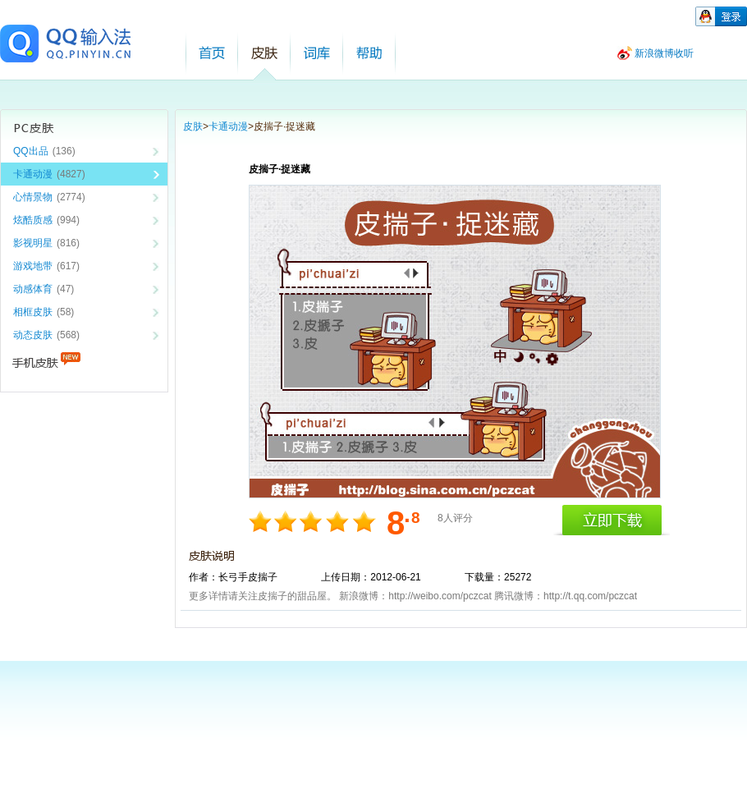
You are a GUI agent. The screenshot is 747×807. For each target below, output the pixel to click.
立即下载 (611, 520)
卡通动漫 (228, 126)
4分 (287, 521)
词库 (317, 53)
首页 (212, 53)
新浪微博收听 (664, 53)
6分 (312, 521)
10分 (363, 521)
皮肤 (264, 53)
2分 (261, 521)
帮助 (369, 53)
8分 (338, 521)
